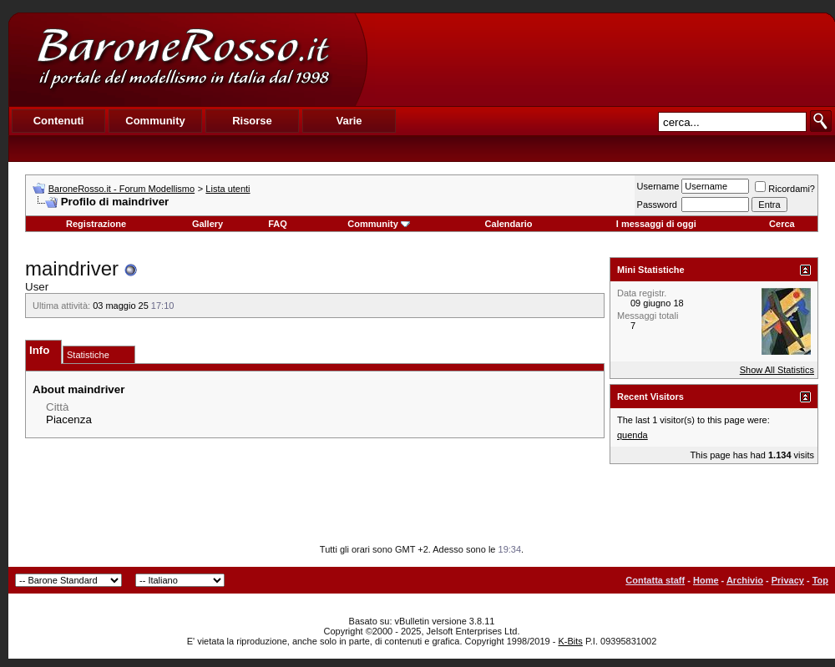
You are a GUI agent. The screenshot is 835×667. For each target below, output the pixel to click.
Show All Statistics (777, 370)
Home (706, 580)
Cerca (782, 224)
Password (657, 205)
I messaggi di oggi (656, 224)
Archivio (744, 580)
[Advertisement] (600, 59)
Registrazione (96, 224)
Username (658, 186)
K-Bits (570, 641)
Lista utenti (227, 189)
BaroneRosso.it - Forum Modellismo (121, 189)
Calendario (509, 224)
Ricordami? (785, 189)
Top (820, 580)
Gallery (207, 224)
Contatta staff (655, 580)
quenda (632, 435)
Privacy (788, 580)
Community (378, 224)
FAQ (277, 224)
